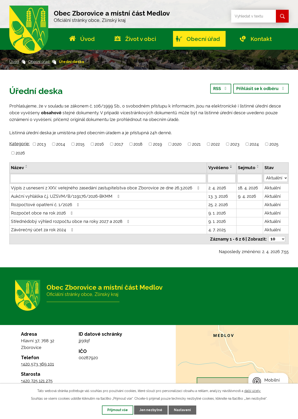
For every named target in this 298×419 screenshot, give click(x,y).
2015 (80, 144)
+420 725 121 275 (37, 380)
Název (17, 167)
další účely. (252, 391)
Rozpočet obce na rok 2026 (42, 213)
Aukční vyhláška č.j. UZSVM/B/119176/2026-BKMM (66, 196)
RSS (220, 88)
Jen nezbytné (150, 410)
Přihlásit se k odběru (261, 88)
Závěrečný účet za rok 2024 (43, 229)
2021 (196, 144)
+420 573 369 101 (37, 364)
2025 (273, 144)
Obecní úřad (203, 39)
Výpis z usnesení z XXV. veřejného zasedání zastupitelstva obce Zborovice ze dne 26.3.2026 (106, 187)
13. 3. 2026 (218, 196)
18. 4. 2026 (248, 187)
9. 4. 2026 (247, 196)
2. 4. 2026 (217, 187)
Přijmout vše (117, 410)
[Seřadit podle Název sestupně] (26, 167)
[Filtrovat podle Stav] (276, 178)
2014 (60, 144)
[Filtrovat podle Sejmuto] (249, 178)
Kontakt (261, 39)
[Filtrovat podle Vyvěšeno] (222, 178)
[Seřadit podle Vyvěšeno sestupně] (231, 167)
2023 (234, 144)
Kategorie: (19, 143)
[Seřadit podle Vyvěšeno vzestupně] (231, 165)
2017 (118, 144)
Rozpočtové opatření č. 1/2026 (46, 204)
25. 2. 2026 (218, 204)
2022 (215, 144)
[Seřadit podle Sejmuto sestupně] (258, 167)
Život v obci (140, 39)
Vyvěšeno (218, 167)
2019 (157, 144)
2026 (20, 153)
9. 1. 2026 (217, 213)
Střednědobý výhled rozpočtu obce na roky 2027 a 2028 (71, 221)
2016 (99, 144)
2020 (177, 144)
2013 (41, 144)
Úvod (87, 39)
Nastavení (182, 410)
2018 (137, 144)
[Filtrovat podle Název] (108, 178)
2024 (254, 144)
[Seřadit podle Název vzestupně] (26, 165)
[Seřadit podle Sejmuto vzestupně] (258, 165)
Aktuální (272, 187)
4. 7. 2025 (217, 229)
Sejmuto (246, 167)
